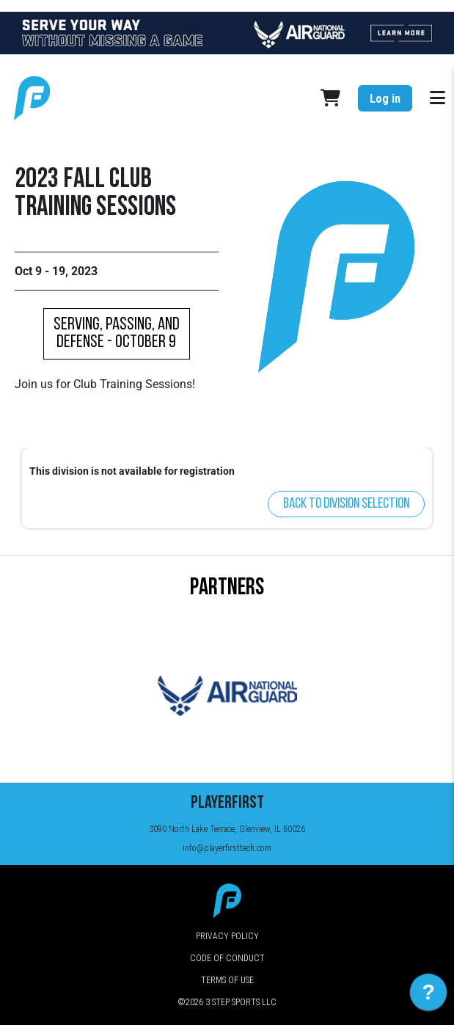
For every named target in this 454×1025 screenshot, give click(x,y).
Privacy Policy (227, 936)
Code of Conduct (227, 958)
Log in (385, 99)
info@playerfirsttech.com (227, 848)
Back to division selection (346, 504)
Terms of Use (227, 980)
